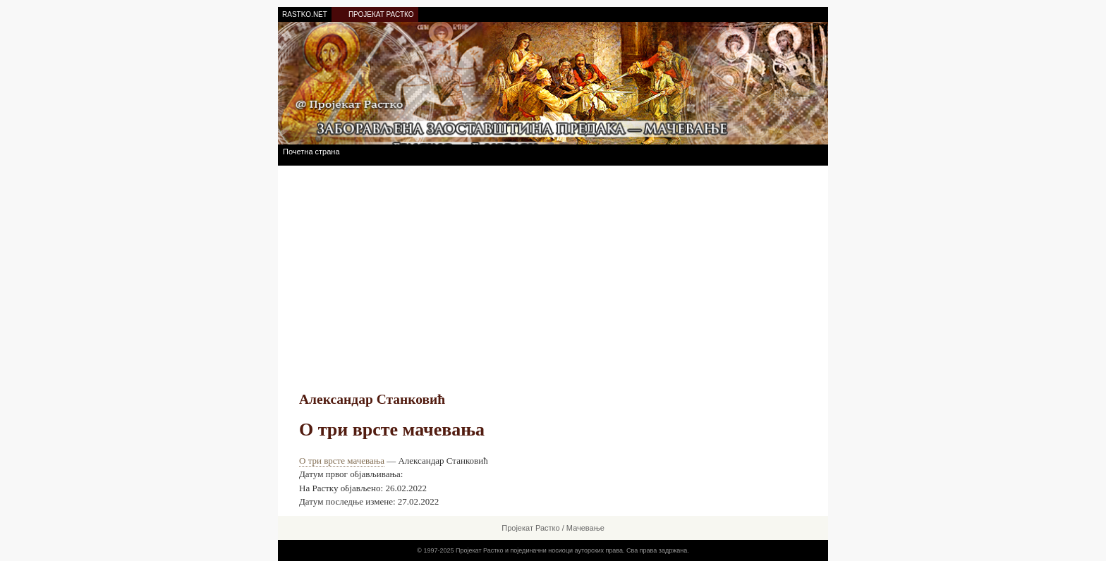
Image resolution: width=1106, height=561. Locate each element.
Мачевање (585, 528)
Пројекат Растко (530, 528)
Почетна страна (311, 151)
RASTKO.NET (304, 14)
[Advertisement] (464, 282)
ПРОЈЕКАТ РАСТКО (381, 14)
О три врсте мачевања (341, 460)
